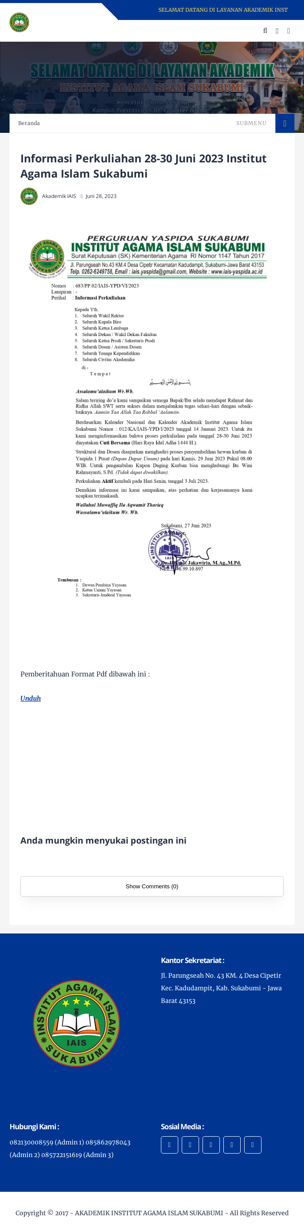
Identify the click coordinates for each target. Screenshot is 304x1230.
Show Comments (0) (152, 886)
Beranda (29, 123)
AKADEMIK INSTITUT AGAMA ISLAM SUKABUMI (149, 1213)
